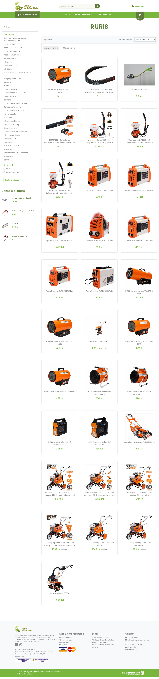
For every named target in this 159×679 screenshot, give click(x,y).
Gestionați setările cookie (103, 647)
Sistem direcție (10, 114)
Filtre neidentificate (12, 121)
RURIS (6, 85)
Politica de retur (99, 644)
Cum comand (65, 639)
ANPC (95, 649)
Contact (106, 15)
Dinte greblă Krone (19, 236)
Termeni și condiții (100, 639)
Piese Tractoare (11, 48)
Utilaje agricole (10, 78)
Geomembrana (10, 128)
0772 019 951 (131, 639)
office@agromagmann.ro (137, 642)
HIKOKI (6, 160)
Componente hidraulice (14, 110)
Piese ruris (8, 117)
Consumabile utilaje (12, 51)
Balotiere (8, 82)
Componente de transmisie (16, 103)
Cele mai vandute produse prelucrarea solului (15, 39)
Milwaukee (8, 156)
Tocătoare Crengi (11, 124)
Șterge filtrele (69, 48)
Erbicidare (8, 62)
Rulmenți (7, 100)
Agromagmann (12, 172)
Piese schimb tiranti (12, 55)
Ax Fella (15, 224)
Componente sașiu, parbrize (16, 153)
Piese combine (10, 96)
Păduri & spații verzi (12, 135)
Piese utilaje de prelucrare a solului (18, 72)
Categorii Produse (27, 15)
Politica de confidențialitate (103, 642)
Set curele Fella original (21, 198)
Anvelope (8, 149)
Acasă (68, 15)
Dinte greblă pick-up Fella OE (23, 211)
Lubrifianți (8, 69)
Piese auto (8, 65)
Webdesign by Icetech (24, 676)
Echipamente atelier (13, 93)
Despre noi (96, 15)
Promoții (86, 15)
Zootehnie (8, 142)
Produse (76, 15)
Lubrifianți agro (10, 58)
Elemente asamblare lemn (15, 131)
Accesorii (8, 138)
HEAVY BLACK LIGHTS (13, 145)
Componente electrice (14, 107)
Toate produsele (12, 180)
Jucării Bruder (10, 44)
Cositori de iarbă (11, 89)
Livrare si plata (65, 642)
